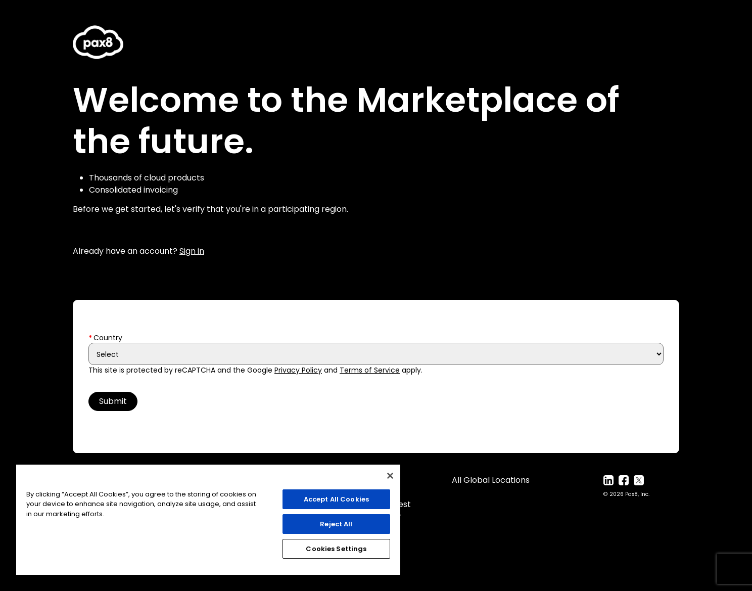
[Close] (390, 476)
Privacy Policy (298, 370)
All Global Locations (491, 480)
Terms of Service (370, 370)
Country (107, 338)
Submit (113, 401)
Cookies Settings (336, 549)
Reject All (336, 524)
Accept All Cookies (336, 499)
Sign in (191, 251)
